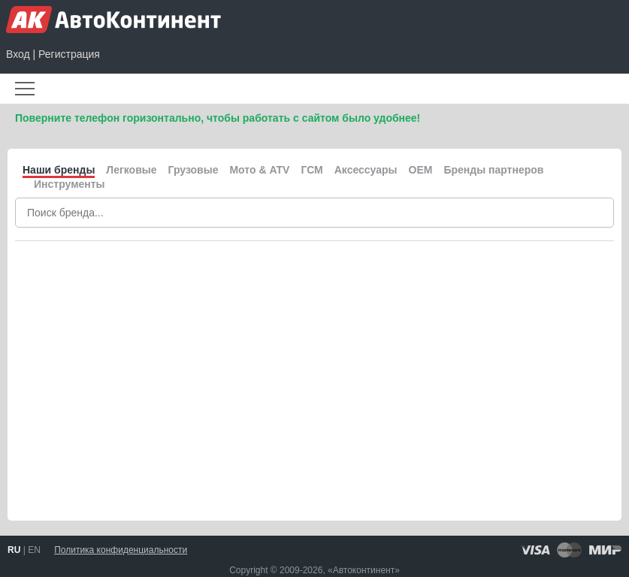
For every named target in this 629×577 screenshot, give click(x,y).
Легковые (131, 170)
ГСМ (311, 170)
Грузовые (193, 170)
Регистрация (69, 54)
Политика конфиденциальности (120, 550)
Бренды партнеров (493, 170)
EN (34, 550)
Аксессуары (366, 170)
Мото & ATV (259, 170)
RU (14, 550)
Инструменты (69, 184)
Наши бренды (59, 170)
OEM (421, 170)
